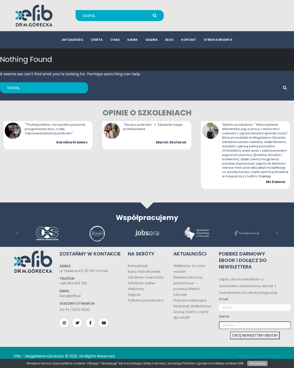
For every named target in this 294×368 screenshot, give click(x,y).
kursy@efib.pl (197, 18)
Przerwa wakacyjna (189, 300)
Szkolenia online (141, 283)
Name (224, 316)
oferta (97, 40)
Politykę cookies (224, 363)
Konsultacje (138, 265)
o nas (115, 40)
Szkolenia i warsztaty (146, 277)
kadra (132, 40)
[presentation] (17, 233)
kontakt (188, 40)
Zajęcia (134, 294)
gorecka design (267, 356)
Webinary (136, 288)
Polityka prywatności (146, 300)
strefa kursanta (218, 40)
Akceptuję (257, 363)
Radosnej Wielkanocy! (192, 306)
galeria (151, 40)
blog (169, 40)
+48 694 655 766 (200, 12)
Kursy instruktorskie (144, 271)
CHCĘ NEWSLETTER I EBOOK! (255, 335)
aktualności (72, 40)
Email (223, 299)
